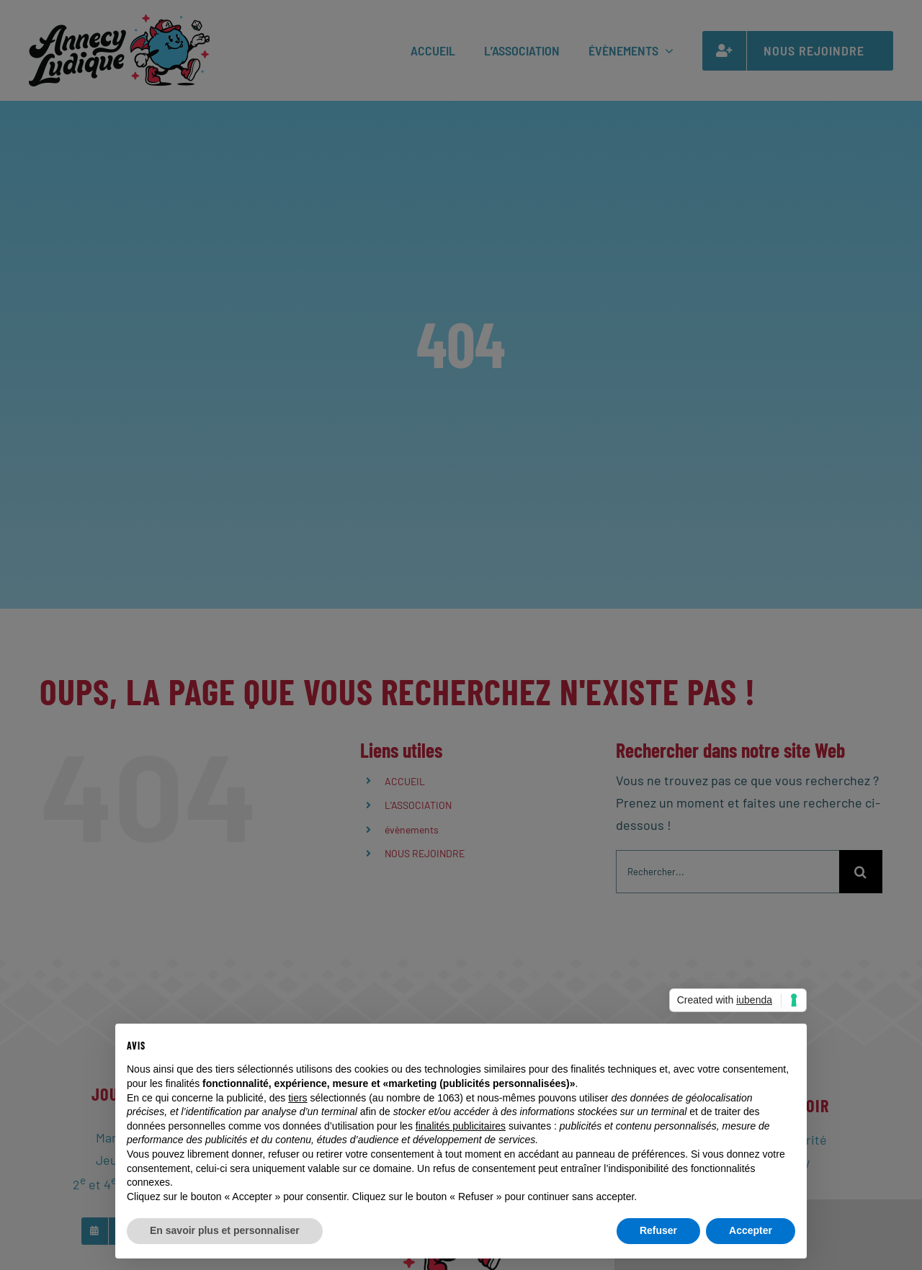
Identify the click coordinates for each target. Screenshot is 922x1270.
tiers (297, 1098)
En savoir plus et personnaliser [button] (225, 1230)
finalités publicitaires (461, 1126)
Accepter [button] (750, 1230)
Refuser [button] (658, 1230)
